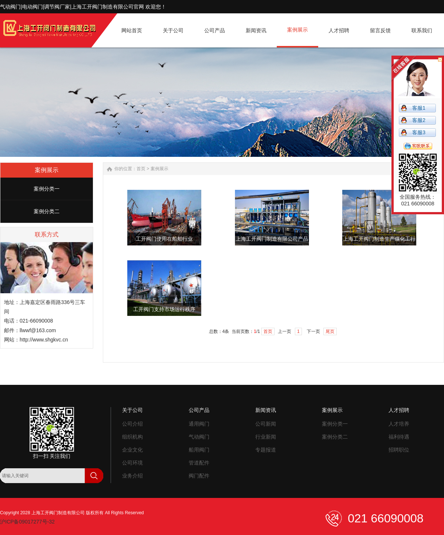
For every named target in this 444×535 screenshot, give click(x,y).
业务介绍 (132, 476)
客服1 (419, 108)
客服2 (419, 120)
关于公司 (132, 410)
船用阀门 (199, 450)
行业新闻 (265, 437)
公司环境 (132, 463)
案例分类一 (47, 189)
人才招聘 (398, 410)
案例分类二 (47, 211)
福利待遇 (398, 437)
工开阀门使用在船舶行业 (164, 239)
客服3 (419, 132)
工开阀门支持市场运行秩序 (164, 309)
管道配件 (199, 463)
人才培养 (398, 424)
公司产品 (199, 410)
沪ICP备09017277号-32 (27, 522)
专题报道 (265, 450)
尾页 (330, 331)
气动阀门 (199, 437)
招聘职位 (398, 450)
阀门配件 (199, 476)
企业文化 (132, 450)
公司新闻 (265, 424)
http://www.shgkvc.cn (44, 340)
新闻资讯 (265, 410)
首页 (141, 168)
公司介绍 (132, 424)
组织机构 (132, 437)
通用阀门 (199, 424)
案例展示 (159, 168)
